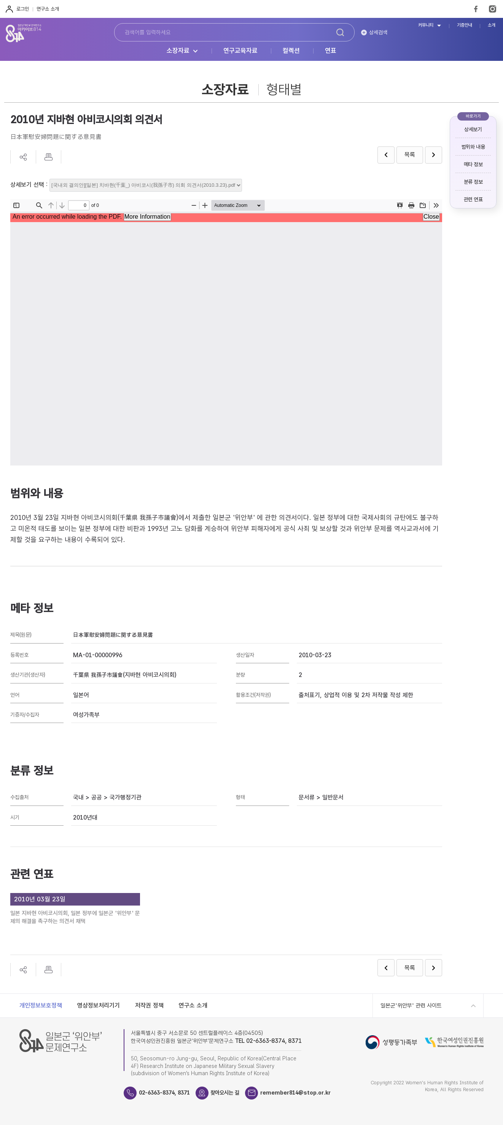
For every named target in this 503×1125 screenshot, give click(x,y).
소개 (491, 25)
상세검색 (378, 32)
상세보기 (473, 129)
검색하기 (340, 32)
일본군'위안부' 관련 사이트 (411, 1005)
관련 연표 (473, 199)
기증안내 (464, 25)
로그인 (22, 9)
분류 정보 (473, 182)
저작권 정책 (149, 1005)
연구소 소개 (48, 9)
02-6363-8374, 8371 (167, 1092)
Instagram (492, 9)
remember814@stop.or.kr (305, 1092)
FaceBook (475, 9)
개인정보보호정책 (40, 1005)
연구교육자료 (240, 51)
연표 (330, 51)
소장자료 (178, 51)
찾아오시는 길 (231, 1092)
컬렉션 (291, 51)
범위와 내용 (473, 147)
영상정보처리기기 (98, 1005)
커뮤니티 (425, 25)
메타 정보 (473, 164)
